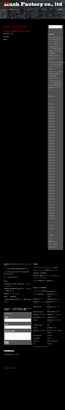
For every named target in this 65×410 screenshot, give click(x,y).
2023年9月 (51, 135)
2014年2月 (51, 218)
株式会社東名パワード (53, 311)
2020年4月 (51, 179)
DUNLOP (49, 335)
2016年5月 (51, 213)
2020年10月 (52, 171)
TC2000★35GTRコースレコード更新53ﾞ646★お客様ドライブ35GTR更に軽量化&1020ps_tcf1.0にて (55, 51)
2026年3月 (51, 107)
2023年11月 (52, 129)
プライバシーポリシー (10, 368)
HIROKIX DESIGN (37, 325)
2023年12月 (52, 127)
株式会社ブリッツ (38, 299)
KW (34, 344)
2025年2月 (51, 113)
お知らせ (51, 228)
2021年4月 (51, 160)
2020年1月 (51, 188)
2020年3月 (51, 182)
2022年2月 (51, 149)
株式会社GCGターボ (38, 317)
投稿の (52, 241)
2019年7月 (51, 193)
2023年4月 (51, 146)
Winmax (35, 327)
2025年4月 (51, 110)
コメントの (53, 244)
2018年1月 (51, 207)
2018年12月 (52, 199)
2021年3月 (51, 163)
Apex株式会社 (51, 291)
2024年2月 (51, 121)
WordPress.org (53, 247)
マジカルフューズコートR (40, 346)
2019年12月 (52, 191)
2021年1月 (51, 166)
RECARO (49, 344)
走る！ (29, 9)
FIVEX (48, 338)
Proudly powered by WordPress (11, 379)
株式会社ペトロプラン (39, 314)
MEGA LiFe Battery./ (52, 341)
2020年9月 (51, 174)
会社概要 (59, 9)
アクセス (44, 9)
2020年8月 (51, 177)
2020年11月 (52, 168)
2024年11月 (52, 116)
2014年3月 (51, 216)
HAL (48, 325)
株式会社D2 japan (38, 311)
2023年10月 (52, 132)
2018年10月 (52, 204)
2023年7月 (51, 138)
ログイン (51, 238)
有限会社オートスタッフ (54, 314)
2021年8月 (51, 157)
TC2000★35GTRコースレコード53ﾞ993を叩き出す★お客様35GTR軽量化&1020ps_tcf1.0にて (55, 85)
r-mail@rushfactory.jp (12, 277)
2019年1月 (51, 196)
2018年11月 (52, 202)
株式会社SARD (37, 307)
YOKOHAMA (36, 338)
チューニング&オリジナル (10, 9)
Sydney (26, 379)
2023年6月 (51, 141)
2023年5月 (51, 143)
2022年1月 (51, 152)
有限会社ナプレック (53, 317)
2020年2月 (51, 185)
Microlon (35, 341)
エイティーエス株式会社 (40, 291)
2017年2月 (51, 210)
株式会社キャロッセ (53, 299)
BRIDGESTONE (37, 335)
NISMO (35, 320)
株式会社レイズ (51, 327)
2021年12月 (52, 154)
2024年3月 (51, 118)
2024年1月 (51, 124)
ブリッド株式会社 (38, 294)
